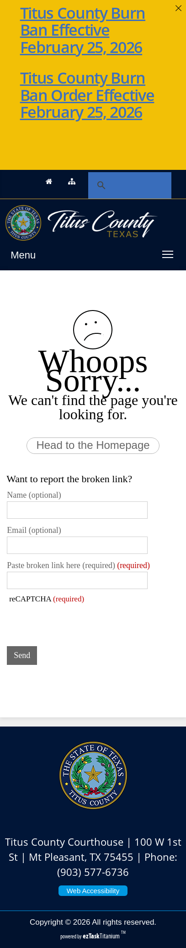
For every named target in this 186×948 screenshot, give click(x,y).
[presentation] (76, 621)
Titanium (102, 936)
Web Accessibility (93, 891)
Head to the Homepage (92, 445)
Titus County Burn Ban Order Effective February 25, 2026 (87, 94)
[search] (125, 185)
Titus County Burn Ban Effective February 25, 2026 (82, 30)
